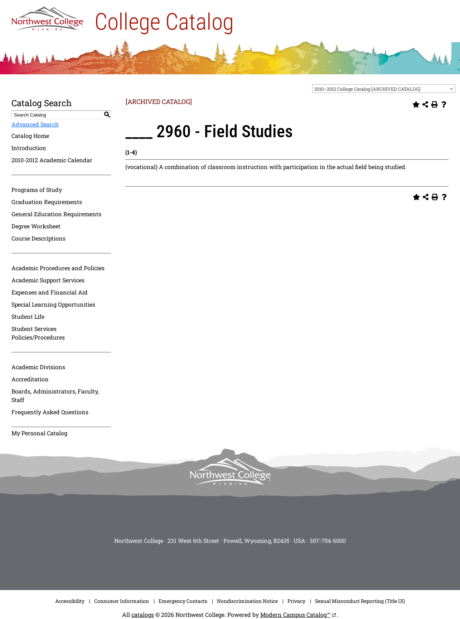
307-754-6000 (328, 540)
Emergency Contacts (183, 601)
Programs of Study (36, 189)
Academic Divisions (38, 367)
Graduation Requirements (46, 201)
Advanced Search (35, 124)
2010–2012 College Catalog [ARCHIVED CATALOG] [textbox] (367, 89)
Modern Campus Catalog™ (295, 614)
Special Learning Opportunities (53, 304)
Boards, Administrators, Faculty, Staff (55, 395)
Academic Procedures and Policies (58, 268)
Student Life (27, 316)
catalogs (142, 614)
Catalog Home (30, 135)
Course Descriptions (38, 238)
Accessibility (69, 601)
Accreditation (30, 379)
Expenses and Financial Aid (49, 292)
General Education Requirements (56, 214)
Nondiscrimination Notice (247, 601)
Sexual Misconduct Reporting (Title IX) (360, 601)
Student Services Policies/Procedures (38, 333)
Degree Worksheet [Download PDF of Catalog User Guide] (35, 226)
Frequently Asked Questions (49, 412)
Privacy (296, 601)
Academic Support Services (47, 280)
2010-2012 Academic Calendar (51, 160)
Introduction (28, 148)
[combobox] (383, 88)
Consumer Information (121, 601)
